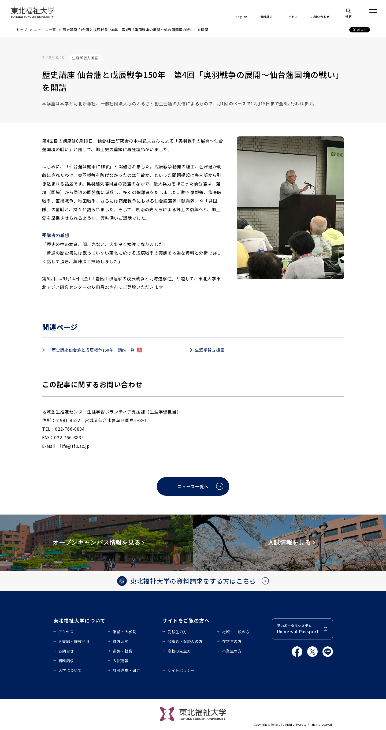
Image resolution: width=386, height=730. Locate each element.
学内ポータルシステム (298, 629)
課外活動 (120, 641)
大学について (70, 670)
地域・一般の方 (236, 632)
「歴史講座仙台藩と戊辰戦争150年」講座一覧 (91, 350)
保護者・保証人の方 (185, 641)
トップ (21, 29)
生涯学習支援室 (209, 350)
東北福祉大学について (79, 620)
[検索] (348, 12)
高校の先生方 (179, 651)
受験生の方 (177, 632)
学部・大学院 (124, 632)
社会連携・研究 (126, 670)
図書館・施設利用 (74, 641)
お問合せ (66, 651)
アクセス (292, 16)
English (241, 16)
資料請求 (266, 16)
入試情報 (120, 660)
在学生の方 (232, 641)
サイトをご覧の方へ (186, 620)
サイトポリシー (181, 670)
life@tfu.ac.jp (75, 446)
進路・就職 (122, 651)
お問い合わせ (320, 16)
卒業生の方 (232, 651)
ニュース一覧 (45, 29)
